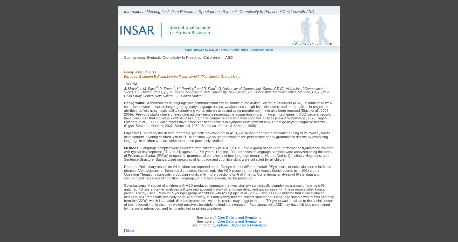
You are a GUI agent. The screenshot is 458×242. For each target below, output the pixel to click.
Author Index (239, 49)
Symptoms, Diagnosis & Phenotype (239, 225)
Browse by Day (204, 49)
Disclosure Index (261, 49)
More (130, 230)
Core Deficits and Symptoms (239, 217)
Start (188, 49)
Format (223, 49)
